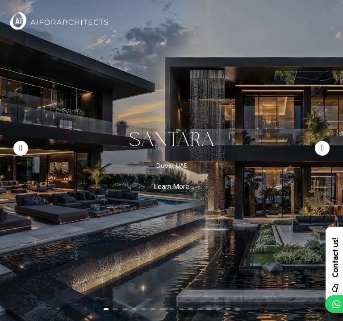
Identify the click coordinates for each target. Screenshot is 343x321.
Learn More (171, 186)
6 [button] (153, 309)
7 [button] (162, 309)
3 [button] (124, 309)
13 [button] (218, 309)
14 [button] (228, 309)
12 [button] (209, 309)
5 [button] (143, 309)
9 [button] (181, 309)
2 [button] (115, 309)
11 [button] (199, 309)
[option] (171, 160)
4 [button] (134, 309)
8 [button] (171, 309)
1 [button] (106, 309)
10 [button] (190, 309)
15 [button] (237, 309)
